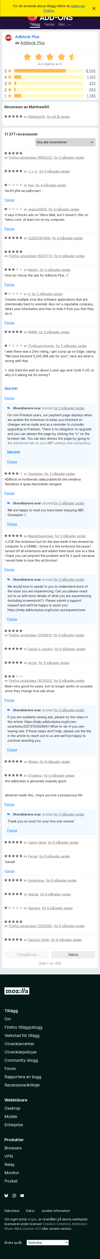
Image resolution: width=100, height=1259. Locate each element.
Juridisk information (55, 1211)
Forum (10, 1068)
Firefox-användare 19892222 (30, 157)
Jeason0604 (37, 209)
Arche (32, 663)
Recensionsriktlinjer (22, 1085)
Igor (31, 185)
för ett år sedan (58, 117)
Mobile (10, 1116)
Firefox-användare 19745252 (30, 681)
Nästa (73, 954)
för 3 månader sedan (69, 157)
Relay (9, 1164)
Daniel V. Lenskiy (40, 649)
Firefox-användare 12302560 (30, 926)
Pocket (11, 1181)
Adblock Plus (27, 36)
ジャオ (32, 171)
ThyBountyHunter (41, 346)
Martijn (33, 270)
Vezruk (33, 894)
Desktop (12, 1108)
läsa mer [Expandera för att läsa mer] (11, 388)
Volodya (34, 908)
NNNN (32, 332)
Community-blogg (21, 1060)
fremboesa (36, 880)
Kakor (30, 1211)
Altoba (33, 762)
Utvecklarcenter (19, 1043)
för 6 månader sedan (70, 649)
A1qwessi (35, 775)
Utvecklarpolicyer (20, 1052)
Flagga (9, 200)
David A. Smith (38, 940)
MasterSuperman (40, 536)
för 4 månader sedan (50, 185)
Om (7, 1019)
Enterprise (13, 1124)
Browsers (13, 1148)
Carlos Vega (37, 842)
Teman (49, 24)
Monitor (11, 1172)
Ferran (32, 856)
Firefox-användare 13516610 (30, 635)
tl (29, 294)
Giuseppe (35, 474)
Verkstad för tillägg (21, 1035)
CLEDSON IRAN (39, 238)
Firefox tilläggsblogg (23, 1027)
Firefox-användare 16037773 (30, 256)
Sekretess (12, 1211)
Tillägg (35, 24)
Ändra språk (13, 1242)
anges (32, 1219)
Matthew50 (36, 117)
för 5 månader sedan (47, 294)
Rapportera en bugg (22, 1076)
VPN (8, 1156)
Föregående (27, 954)
